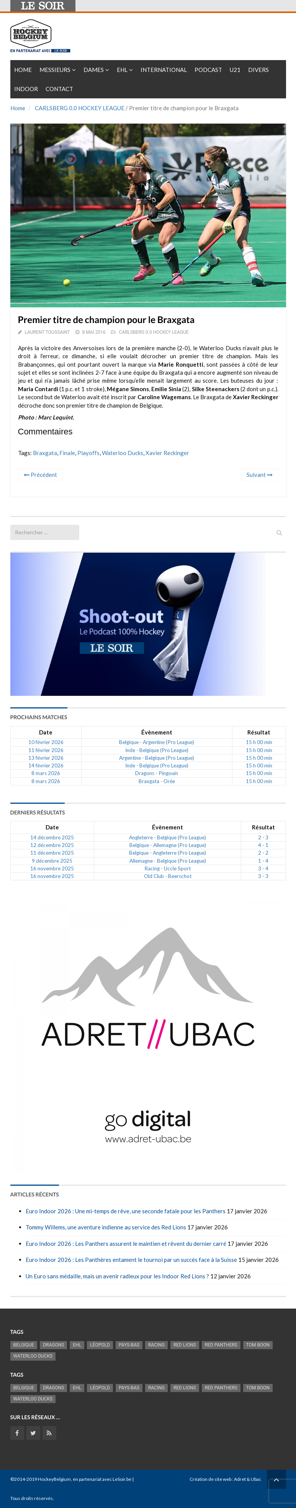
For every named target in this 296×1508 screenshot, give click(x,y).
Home (23, 69)
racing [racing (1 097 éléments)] (156, 1345)
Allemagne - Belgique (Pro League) (167, 861)
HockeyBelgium (54, 1479)
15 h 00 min (259, 742)
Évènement (156, 732)
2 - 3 (263, 837)
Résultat (258, 732)
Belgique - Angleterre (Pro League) (167, 853)
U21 (235, 69)
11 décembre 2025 (52, 853)
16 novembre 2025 (52, 868)
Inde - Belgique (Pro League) (156, 750)
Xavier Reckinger (167, 452)
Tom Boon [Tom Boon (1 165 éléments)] (258, 1345)
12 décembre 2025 (52, 845)
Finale (67, 452)
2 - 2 (263, 853)
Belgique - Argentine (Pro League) (156, 742)
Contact (59, 88)
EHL (122, 69)
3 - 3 (263, 876)
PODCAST (208, 69)
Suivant (260, 474)
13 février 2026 (46, 758)
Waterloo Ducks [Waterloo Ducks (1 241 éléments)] (33, 1356)
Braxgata (45, 452)
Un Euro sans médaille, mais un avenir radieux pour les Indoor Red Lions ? (117, 1276)
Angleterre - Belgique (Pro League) (167, 837)
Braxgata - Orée (157, 781)
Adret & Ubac (247, 1479)
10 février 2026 (46, 742)
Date (45, 732)
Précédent (40, 474)
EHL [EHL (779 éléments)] (77, 1345)
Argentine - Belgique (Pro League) (156, 758)
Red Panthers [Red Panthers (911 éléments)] (221, 1345)
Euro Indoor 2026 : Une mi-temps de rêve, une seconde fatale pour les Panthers (126, 1211)
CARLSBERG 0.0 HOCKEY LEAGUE (79, 107)
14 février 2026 (46, 765)
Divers (258, 69)
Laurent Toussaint (47, 332)
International (164, 69)
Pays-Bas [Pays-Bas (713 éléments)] (129, 1345)
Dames (93, 69)
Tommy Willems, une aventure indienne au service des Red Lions (106, 1227)
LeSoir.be (122, 1479)
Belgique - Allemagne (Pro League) (167, 845)
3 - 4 (263, 868)
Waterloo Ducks (122, 452)
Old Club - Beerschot (167, 876)
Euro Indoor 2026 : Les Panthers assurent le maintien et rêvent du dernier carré (126, 1243)
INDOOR (26, 88)
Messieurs (54, 69)
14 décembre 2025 (52, 837)
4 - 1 (263, 845)
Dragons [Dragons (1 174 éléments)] (53, 1345)
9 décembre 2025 (52, 861)
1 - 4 (263, 861)
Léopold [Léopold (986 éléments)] (100, 1345)
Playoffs (88, 452)
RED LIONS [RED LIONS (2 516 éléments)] (184, 1345)
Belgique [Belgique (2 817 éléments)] (23, 1345)
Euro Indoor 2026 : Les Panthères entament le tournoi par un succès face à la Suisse (131, 1259)
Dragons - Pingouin (156, 773)
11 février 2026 (46, 750)
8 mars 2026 (45, 773)
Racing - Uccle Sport (167, 868)
